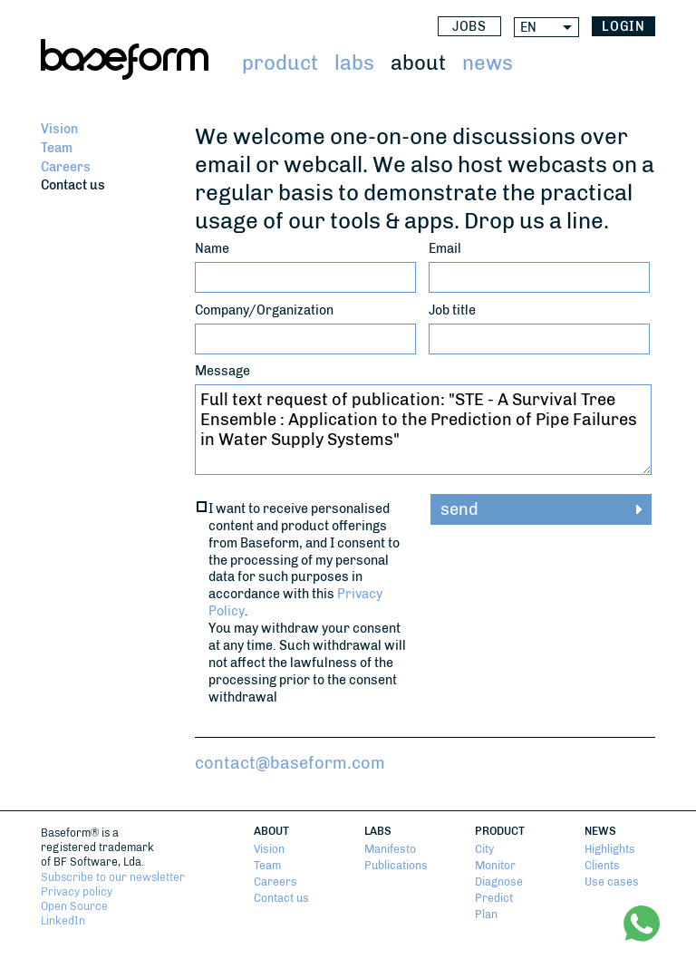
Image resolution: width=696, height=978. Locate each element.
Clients (602, 865)
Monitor (495, 865)
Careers (66, 167)
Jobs (470, 26)
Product (280, 63)
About (418, 63)
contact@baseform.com (290, 763)
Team (56, 147)
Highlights (610, 849)
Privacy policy (76, 892)
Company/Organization (264, 310)
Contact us (73, 185)
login (624, 26)
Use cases (612, 882)
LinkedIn (63, 921)
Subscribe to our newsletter (113, 877)
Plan (486, 914)
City (484, 849)
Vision (59, 128)
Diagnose (499, 882)
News (487, 63)
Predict (494, 898)
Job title (452, 310)
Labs (354, 63)
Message (222, 370)
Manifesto (390, 849)
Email (445, 248)
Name (212, 248)
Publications (396, 865)
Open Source (74, 906)
